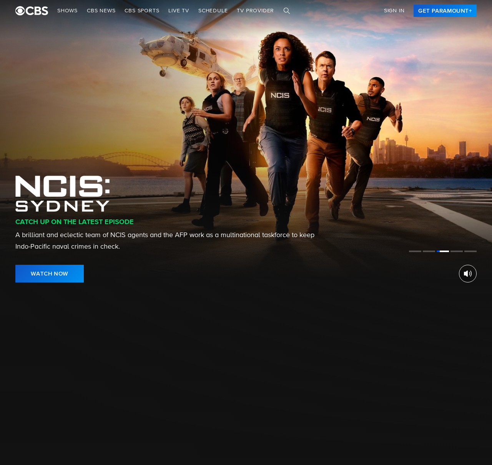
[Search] (286, 10)
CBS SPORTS (142, 10)
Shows (67, 10)
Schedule (213, 10)
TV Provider (255, 10)
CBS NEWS (101, 10)
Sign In (394, 10)
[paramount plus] (31, 10)
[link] (445, 11)
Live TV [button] (178, 10)
